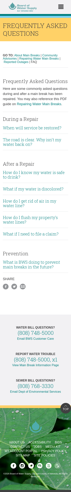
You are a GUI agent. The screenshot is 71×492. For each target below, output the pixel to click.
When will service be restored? (32, 128)
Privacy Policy (53, 451)
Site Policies (44, 455)
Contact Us (20, 446)
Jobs (38, 446)
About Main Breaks (27, 55)
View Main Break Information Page (35, 365)
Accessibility (39, 442)
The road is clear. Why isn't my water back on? (32, 142)
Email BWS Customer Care (35, 338)
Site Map (23, 455)
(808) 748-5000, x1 (35, 359)
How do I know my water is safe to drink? (34, 175)
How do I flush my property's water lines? (30, 220)
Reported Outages (16, 62)
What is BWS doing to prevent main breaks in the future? (31, 264)
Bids (58, 442)
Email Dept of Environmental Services (35, 391)
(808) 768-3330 (35, 385)
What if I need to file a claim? (31, 234)
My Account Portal (21, 451)
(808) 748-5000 (36, 332)
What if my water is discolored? (33, 189)
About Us (17, 442)
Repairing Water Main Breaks (39, 58)
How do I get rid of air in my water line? (29, 203)
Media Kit (53, 446)
